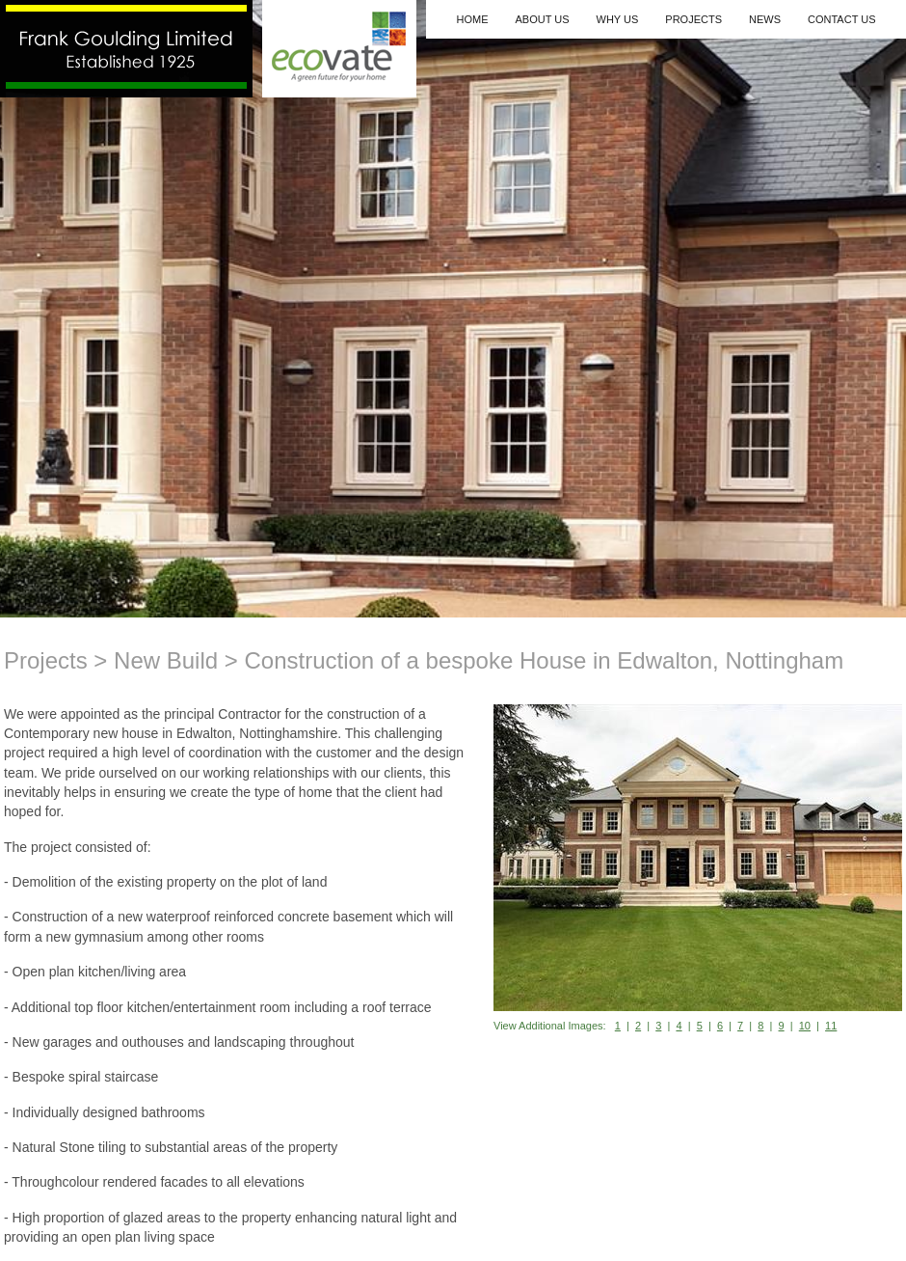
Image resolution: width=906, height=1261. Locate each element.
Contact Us (842, 19)
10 (805, 1025)
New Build (166, 660)
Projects (693, 19)
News (765, 19)
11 (831, 1025)
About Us (542, 19)
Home (472, 19)
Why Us (618, 19)
